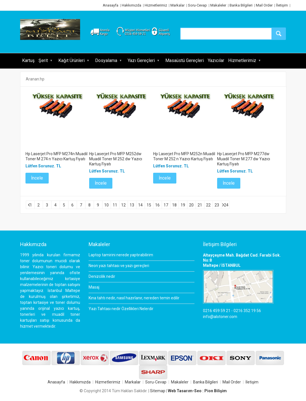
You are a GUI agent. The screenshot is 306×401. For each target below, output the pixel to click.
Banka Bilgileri (241, 5)
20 (191, 205)
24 (226, 205)
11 (115, 205)
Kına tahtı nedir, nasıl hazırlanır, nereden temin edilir (134, 298)
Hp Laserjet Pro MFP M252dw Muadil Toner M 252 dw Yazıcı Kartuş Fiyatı (115, 159)
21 (200, 205)
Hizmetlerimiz (156, 5)
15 (149, 205)
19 (183, 205)
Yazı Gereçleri (141, 60)
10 (106, 205)
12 (123, 205)
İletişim (282, 5)
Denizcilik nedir (102, 276)
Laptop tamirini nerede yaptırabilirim (121, 255)
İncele (37, 178)
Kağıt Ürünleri (71, 60)
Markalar (177, 5)
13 (132, 205)
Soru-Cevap (197, 5)
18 (174, 205)
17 (166, 205)
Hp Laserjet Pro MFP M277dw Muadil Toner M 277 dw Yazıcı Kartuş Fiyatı (243, 159)
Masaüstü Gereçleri (184, 60)
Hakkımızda (131, 5)
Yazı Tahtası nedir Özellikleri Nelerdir (121, 308)
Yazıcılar (216, 60)
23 (217, 205)
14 (140, 205)
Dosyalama (106, 60)
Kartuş (28, 60)
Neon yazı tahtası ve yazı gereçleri (119, 265)
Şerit (43, 60)
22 (208, 205)
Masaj (94, 287)
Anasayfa (110, 5)
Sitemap (157, 391)
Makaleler (218, 5)
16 (157, 205)
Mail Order (264, 5)
